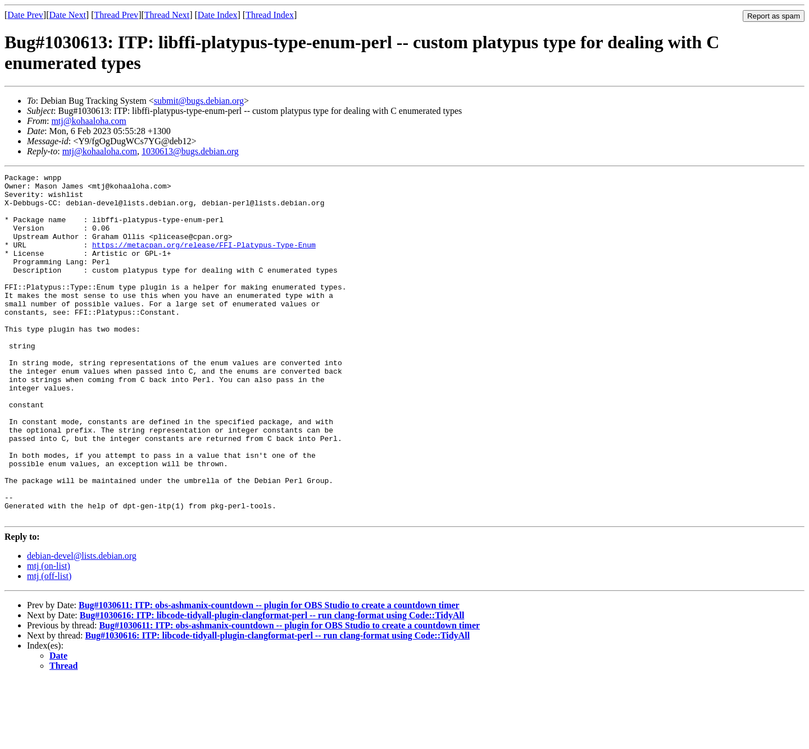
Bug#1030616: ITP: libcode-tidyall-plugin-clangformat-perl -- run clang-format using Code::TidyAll (272, 684)
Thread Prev (116, 15)
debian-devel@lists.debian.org (82, 624)
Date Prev (25, 15)
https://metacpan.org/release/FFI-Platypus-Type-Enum (204, 260)
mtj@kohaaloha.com (88, 121)
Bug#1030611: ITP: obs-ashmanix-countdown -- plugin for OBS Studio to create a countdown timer (269, 674)
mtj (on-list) (48, 635)
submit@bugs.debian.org (199, 100)
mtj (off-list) (49, 645)
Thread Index (270, 15)
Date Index (218, 15)
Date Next (67, 15)
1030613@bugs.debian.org (190, 151)
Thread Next (166, 15)
